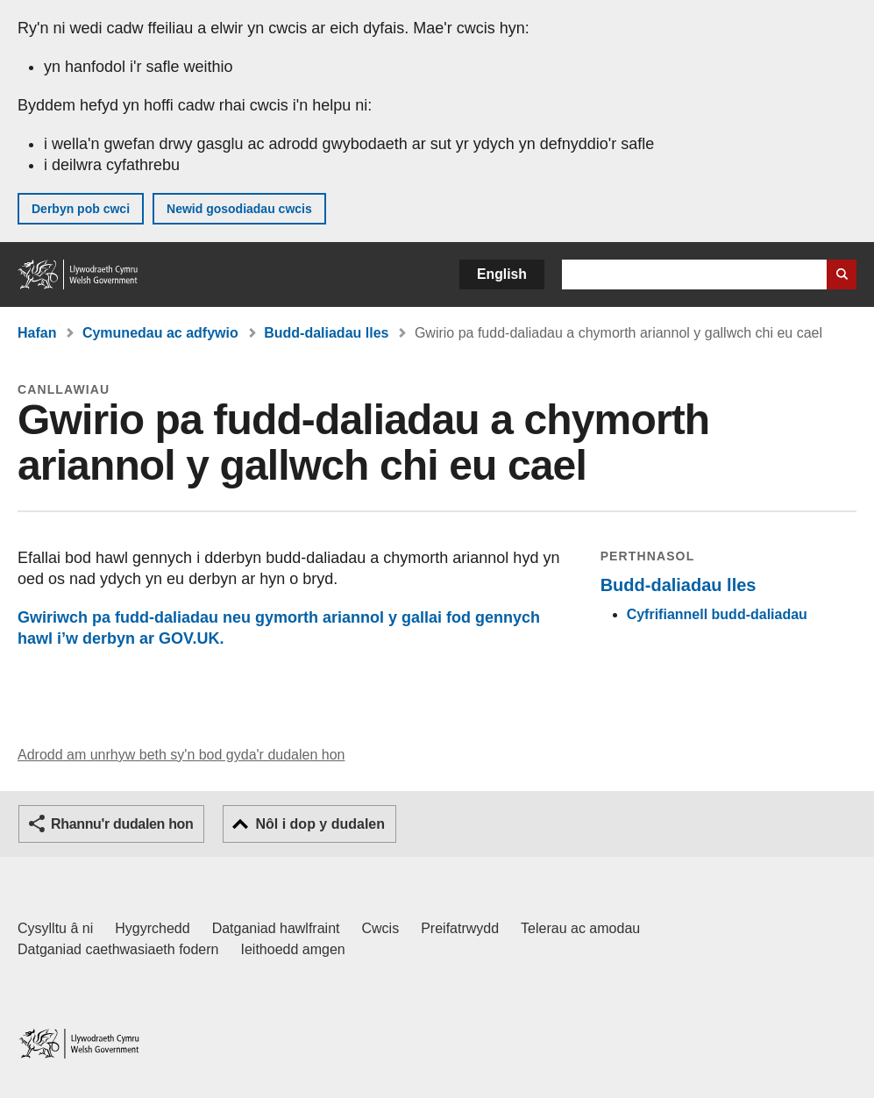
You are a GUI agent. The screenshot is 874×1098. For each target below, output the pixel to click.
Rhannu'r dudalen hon (122, 823)
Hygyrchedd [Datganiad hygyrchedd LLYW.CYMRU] (152, 928)
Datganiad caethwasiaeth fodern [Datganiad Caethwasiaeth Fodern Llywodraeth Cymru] (118, 949)
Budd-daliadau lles (326, 332)
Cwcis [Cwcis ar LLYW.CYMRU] (381, 928)
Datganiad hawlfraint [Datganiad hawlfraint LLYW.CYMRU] (276, 928)
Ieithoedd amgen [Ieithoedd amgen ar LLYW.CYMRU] (293, 949)
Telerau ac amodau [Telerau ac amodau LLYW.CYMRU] (580, 928)
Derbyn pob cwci (81, 209)
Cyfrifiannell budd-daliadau (717, 614)
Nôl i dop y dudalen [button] (320, 823)
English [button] (502, 274)
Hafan (37, 332)
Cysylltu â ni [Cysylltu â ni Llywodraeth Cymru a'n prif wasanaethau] (55, 928)
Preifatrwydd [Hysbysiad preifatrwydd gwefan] (460, 928)
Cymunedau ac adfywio (160, 332)
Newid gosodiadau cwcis (239, 209)
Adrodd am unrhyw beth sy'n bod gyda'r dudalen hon (181, 754)
